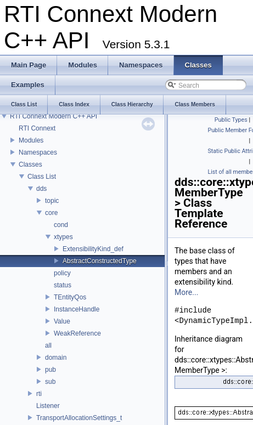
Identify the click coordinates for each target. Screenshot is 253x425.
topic (52, 201)
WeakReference (77, 333)
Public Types (231, 119)
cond (61, 225)
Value (62, 321)
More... (186, 292)
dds (41, 188)
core (51, 213)
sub (50, 382)
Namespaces (38, 152)
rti (39, 394)
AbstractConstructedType (100, 261)
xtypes (63, 237)
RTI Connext (37, 128)
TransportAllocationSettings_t (79, 418)
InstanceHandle (76, 309)
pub (50, 369)
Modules (31, 140)
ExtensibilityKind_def (93, 249)
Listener (48, 406)
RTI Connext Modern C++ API (53, 116)
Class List (41, 176)
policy (62, 273)
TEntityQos (70, 297)
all (48, 345)
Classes (30, 164)
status (62, 285)
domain (55, 357)
